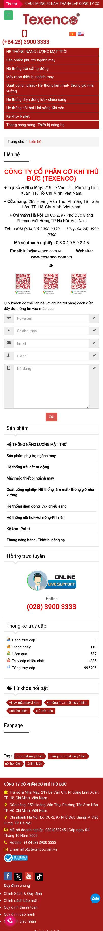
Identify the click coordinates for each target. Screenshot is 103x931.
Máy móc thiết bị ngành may (30, 77)
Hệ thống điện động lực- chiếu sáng (36, 99)
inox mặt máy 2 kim (25, 702)
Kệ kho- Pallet (18, 116)
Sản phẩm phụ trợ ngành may (30, 60)
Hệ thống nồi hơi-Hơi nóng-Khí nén (35, 108)
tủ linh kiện (45, 711)
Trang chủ (16, 141)
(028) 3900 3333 (51, 607)
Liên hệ (35, 141)
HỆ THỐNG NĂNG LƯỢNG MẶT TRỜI (36, 51)
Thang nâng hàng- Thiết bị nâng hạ (35, 125)
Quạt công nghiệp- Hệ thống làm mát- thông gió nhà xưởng (50, 492)
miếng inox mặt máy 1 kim (68, 702)
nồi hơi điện (19, 711)
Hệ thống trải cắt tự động (27, 68)
